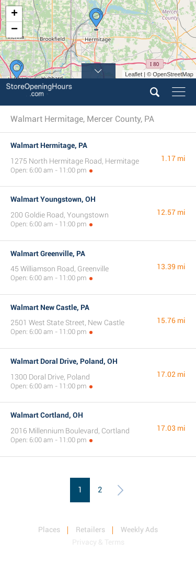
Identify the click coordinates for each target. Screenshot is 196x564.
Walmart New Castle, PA (49, 307)
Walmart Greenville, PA (47, 253)
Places (49, 529)
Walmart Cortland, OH (46, 415)
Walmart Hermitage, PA (48, 145)
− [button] (14, 30)
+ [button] (14, 14)
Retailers (90, 529)
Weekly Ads (139, 529)
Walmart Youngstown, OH (53, 199)
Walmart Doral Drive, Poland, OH (64, 361)
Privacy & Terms (98, 542)
